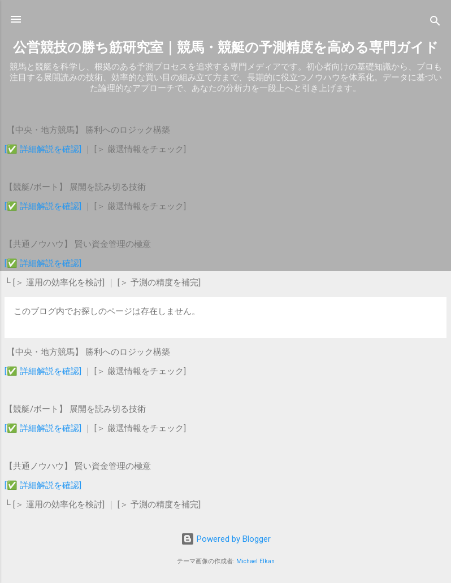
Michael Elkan (255, 561)
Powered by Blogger (226, 539)
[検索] (435, 23)
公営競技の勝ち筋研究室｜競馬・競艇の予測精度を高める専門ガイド (226, 47)
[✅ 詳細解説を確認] (43, 149)
